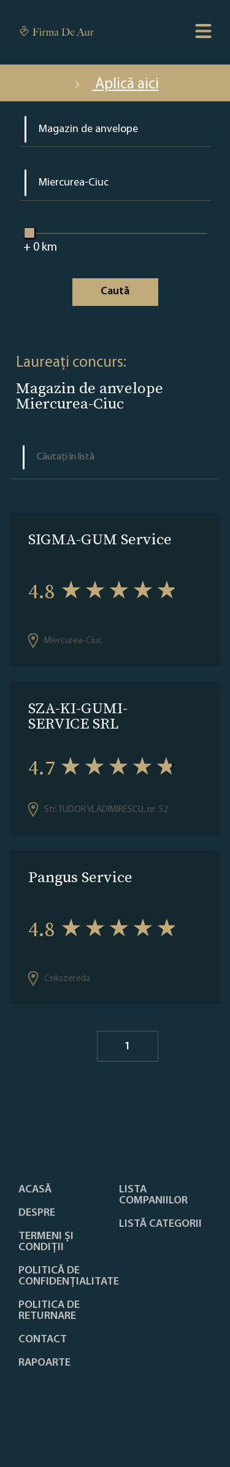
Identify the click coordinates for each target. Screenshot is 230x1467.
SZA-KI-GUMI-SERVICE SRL (78, 715)
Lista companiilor (153, 1195)
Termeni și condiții (46, 1242)
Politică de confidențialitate (68, 1277)
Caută (115, 291)
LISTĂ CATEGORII (160, 1224)
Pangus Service (80, 877)
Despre (36, 1213)
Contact (42, 1339)
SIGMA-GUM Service (100, 539)
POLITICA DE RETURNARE (49, 1311)
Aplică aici (115, 84)
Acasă (35, 1189)
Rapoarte (44, 1363)
